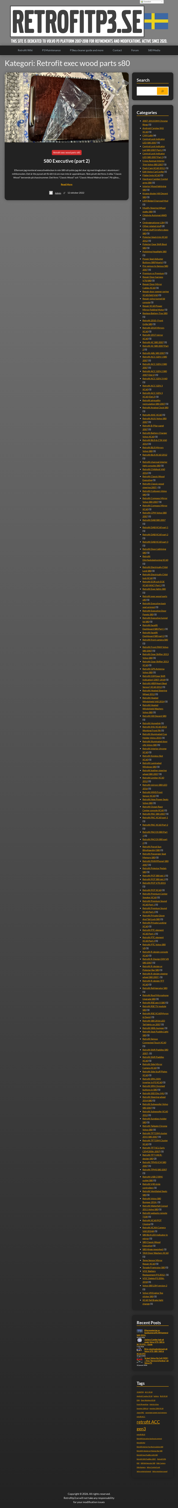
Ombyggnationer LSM (154, 222)
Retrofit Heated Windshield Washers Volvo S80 (153, 709)
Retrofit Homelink (152, 723)
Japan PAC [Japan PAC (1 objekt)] (140, 1412)
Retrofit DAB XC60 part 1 (155, 527)
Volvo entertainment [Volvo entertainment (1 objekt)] (144, 1471)
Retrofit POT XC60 (152, 890)
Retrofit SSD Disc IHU (153, 1093)
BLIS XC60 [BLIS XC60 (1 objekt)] (163, 1396)
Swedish (146, 2)
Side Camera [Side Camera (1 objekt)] (160, 1463)
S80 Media (154, 50)
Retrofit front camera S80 (155, 639)
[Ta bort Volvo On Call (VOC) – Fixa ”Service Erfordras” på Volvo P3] (140, 1360)
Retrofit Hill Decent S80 (154, 716)
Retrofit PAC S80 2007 (154, 814)
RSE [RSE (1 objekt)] (138, 1463)
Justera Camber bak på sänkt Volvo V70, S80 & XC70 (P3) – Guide (150, 1342)
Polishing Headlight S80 (154, 251)
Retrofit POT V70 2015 (154, 883)
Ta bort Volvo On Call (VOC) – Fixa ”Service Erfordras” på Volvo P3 (156, 1360)
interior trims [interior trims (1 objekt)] (154, 1404)
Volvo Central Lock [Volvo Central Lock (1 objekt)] (153, 1467)
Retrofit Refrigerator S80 (155, 988)
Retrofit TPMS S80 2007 (155, 1169)
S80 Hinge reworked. (153, 1249)
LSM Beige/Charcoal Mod (155, 200)
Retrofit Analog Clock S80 (155, 407)
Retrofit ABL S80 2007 (154, 353)
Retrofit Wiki (25, 50)
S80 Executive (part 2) (67, 161)
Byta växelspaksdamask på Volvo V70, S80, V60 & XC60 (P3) (152, 1351)
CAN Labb (148, 135)
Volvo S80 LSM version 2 (155, 1285)
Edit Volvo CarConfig (153, 171)
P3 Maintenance (51, 50)
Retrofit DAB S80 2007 (154, 520)
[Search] (162, 91)
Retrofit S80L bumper (153, 1028)
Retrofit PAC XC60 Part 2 (155, 825)
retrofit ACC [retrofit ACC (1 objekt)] (141, 1417)
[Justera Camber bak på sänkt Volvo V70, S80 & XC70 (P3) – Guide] (140, 1340)
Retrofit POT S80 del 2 (154, 879)
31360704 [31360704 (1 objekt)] (140, 1392)
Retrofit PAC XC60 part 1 (155, 817)
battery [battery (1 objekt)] (156, 1396)
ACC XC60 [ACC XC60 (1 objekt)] (148, 1392)
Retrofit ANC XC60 (152, 415)
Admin (58, 193)
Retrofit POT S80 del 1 (154, 875)
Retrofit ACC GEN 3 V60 (155, 378)
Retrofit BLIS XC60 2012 (155, 454)
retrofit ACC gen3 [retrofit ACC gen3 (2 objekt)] (148, 1425)
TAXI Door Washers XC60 (156, 1253)
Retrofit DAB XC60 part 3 (155, 542)
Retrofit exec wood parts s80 (66, 152)
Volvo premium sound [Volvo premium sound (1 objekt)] (159, 1471)
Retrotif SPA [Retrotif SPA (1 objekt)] (161, 1459)
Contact (117, 50)
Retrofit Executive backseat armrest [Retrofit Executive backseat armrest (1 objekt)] (149, 1439)
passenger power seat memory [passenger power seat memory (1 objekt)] (156, 1412)
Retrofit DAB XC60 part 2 (155, 534)
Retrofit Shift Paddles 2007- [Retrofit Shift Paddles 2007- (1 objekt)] (146, 1459)
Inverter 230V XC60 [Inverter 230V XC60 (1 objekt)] (156, 1408)
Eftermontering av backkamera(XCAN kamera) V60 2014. (152, 1332)
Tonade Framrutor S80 (154, 1267)
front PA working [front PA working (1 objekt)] (142, 1404)
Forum (135, 50)
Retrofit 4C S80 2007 (153, 342)
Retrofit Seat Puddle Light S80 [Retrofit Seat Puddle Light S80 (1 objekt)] (147, 1455)
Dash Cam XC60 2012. (154, 168)
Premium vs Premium (153, 273)
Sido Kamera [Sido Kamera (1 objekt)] (141, 1467)
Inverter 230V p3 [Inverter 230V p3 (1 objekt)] (142, 1408)
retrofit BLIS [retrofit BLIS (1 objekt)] (141, 1434)
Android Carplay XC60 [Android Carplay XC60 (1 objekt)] (144, 1396)
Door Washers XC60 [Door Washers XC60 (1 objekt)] (148, 1400)
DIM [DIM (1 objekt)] (138, 1400)
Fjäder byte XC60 (151, 175)
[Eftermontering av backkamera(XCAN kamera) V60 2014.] (140, 1331)
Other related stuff (152, 226)
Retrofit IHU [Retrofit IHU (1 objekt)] (141, 1443)
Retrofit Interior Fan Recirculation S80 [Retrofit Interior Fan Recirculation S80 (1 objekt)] (150, 1447)
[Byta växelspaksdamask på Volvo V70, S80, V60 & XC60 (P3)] (140, 1350)
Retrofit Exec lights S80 (154, 589)
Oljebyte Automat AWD (155, 215)
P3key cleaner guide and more (86, 50)
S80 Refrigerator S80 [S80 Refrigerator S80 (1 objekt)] (148, 1463)
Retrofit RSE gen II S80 (154, 1002)
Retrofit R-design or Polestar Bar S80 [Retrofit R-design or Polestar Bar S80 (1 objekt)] (149, 1451)
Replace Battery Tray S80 (155, 313)
